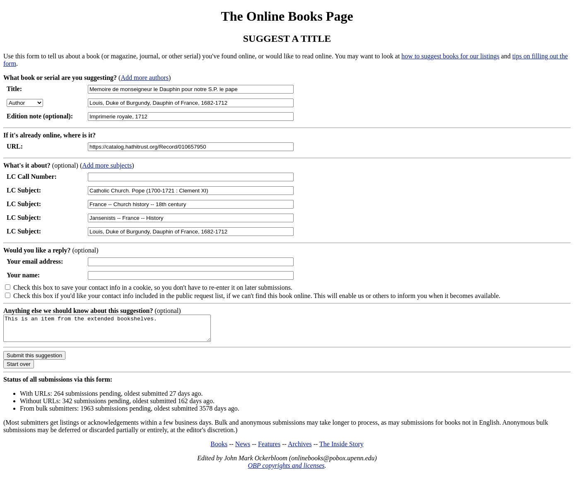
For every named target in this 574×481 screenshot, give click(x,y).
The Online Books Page (287, 16)
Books (218, 448)
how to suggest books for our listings (450, 56)
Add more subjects (107, 165)
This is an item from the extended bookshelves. (119, 331)
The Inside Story (341, 448)
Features (269, 448)
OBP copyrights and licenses (286, 470)
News (242, 448)
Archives (300, 448)
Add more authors (145, 77)
